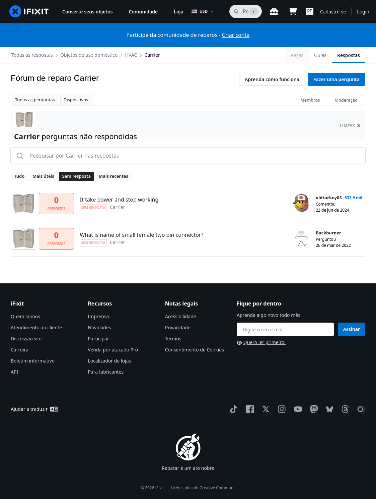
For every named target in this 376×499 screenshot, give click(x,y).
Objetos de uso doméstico (89, 55)
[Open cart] (292, 11)
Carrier (152, 55)
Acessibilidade (180, 316)
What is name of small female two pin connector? (142, 234)
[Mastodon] (312, 409)
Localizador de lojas (109, 360)
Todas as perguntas (35, 100)
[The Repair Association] (360, 409)
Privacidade (178, 327)
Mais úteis (43, 176)
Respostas (348, 55)
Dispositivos (76, 100)
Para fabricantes (106, 372)
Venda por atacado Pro (113, 349)
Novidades (99, 327)
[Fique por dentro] (285, 329)
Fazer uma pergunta (336, 79)
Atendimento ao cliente (36, 327)
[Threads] (344, 409)
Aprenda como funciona (272, 79)
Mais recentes (113, 176)
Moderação (346, 100)
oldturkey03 (329, 198)
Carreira (19, 349)
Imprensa (98, 316)
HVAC (131, 55)
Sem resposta (76, 176)
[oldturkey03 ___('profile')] (301, 203)
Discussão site (26, 338)
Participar (98, 338)
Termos (173, 338)
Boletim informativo (33, 360)
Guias (320, 55)
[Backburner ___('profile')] (301, 238)
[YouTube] (296, 409)
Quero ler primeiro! (261, 342)
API (14, 372)
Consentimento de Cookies (194, 349)
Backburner (328, 233)
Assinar (351, 329)
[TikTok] (232, 409)
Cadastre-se (333, 11)
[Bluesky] (328, 409)
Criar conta (236, 35)
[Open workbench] (274, 11)
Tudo (19, 176)
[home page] (29, 11)
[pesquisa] (245, 11)
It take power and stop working (119, 199)
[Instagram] (280, 409)
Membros (310, 100)
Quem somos (25, 316)
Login (363, 11)
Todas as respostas (32, 55)
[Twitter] (264, 409)
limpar (350, 125)
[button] (310, 11)
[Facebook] (248, 409)
